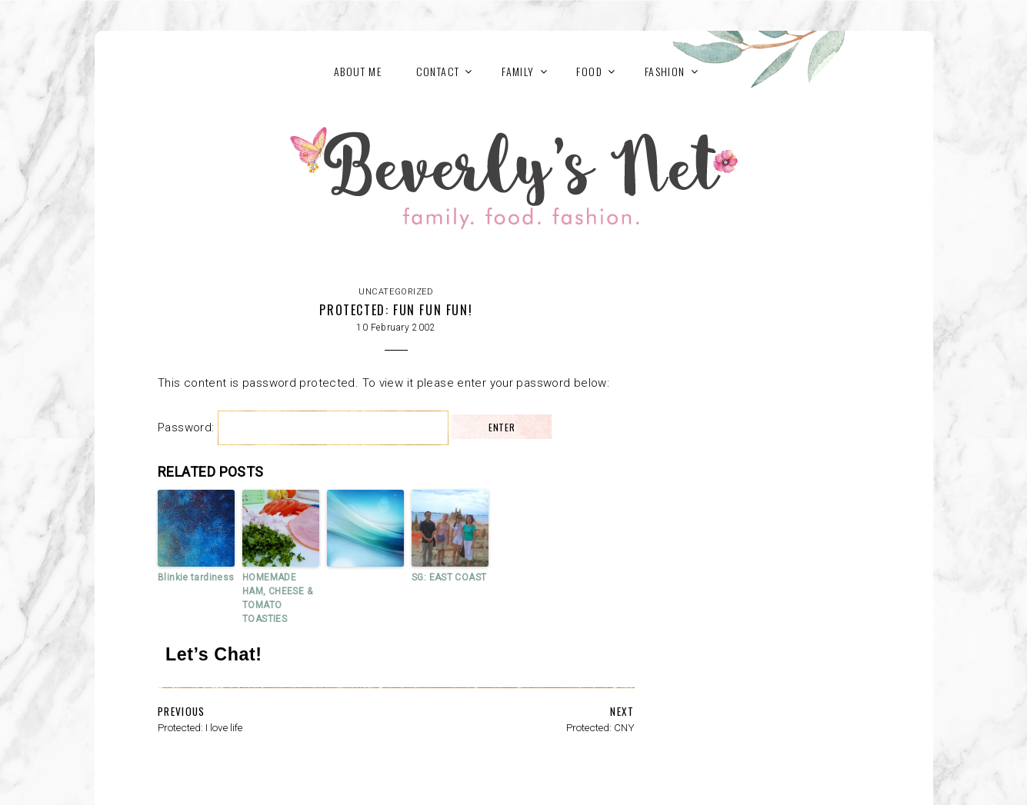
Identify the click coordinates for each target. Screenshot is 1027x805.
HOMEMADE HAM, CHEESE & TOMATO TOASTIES (277, 598)
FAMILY (518, 71)
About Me (358, 71)
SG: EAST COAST (449, 577)
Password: (303, 427)
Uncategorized (395, 292)
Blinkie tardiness (196, 577)
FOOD (589, 71)
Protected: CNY (600, 727)
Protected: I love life (200, 727)
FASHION (665, 71)
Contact (438, 71)
